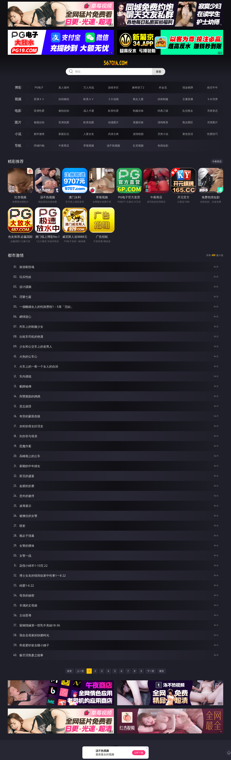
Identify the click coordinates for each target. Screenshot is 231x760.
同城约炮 (39, 145)
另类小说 (163, 134)
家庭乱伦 (63, 134)
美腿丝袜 (138, 122)
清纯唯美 (163, 122)
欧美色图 (88, 122)
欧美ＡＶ (88, 99)
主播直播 (187, 99)
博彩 (18, 87)
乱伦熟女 (187, 111)
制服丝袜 (138, 111)
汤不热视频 (113, 145)
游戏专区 (113, 87)
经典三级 (163, 111)
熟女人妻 (138, 99)
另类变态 (212, 111)
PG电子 (39, 87)
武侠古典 (113, 134)
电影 (18, 110)
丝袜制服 (163, 99)
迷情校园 (138, 134)
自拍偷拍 (63, 99)
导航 (18, 145)
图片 (18, 122)
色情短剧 (163, 145)
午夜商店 (63, 145)
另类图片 (212, 122)
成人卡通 (88, 111)
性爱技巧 (212, 134)
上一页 (80, 671)
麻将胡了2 (138, 87)
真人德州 (63, 87)
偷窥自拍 (39, 122)
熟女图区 (187, 122)
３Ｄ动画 (113, 99)
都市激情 (39, 134)
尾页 (161, 671)
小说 (18, 134)
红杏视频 (138, 145)
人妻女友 (88, 134)
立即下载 (138, 752)
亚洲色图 (63, 122)
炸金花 (163, 87)
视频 (18, 99)
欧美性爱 (113, 111)
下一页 (150, 671)
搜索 (158, 71)
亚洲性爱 (39, 111)
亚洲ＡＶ (39, 99)
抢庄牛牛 (212, 87)
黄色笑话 (187, 134)
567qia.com (115, 63)
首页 (69, 671)
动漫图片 (113, 122)
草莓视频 (88, 145)
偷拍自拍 (63, 111)
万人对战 (88, 87)
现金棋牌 (187, 87)
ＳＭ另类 (212, 99)
